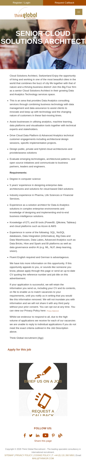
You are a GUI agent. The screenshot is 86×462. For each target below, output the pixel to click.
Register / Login (21, 2)
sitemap (9, 455)
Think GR (26, 16)
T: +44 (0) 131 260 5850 (63, 455)
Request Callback (64, 2)
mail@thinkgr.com (43, 458)
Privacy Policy (23, 455)
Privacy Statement (53, 311)
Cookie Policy (42, 455)
